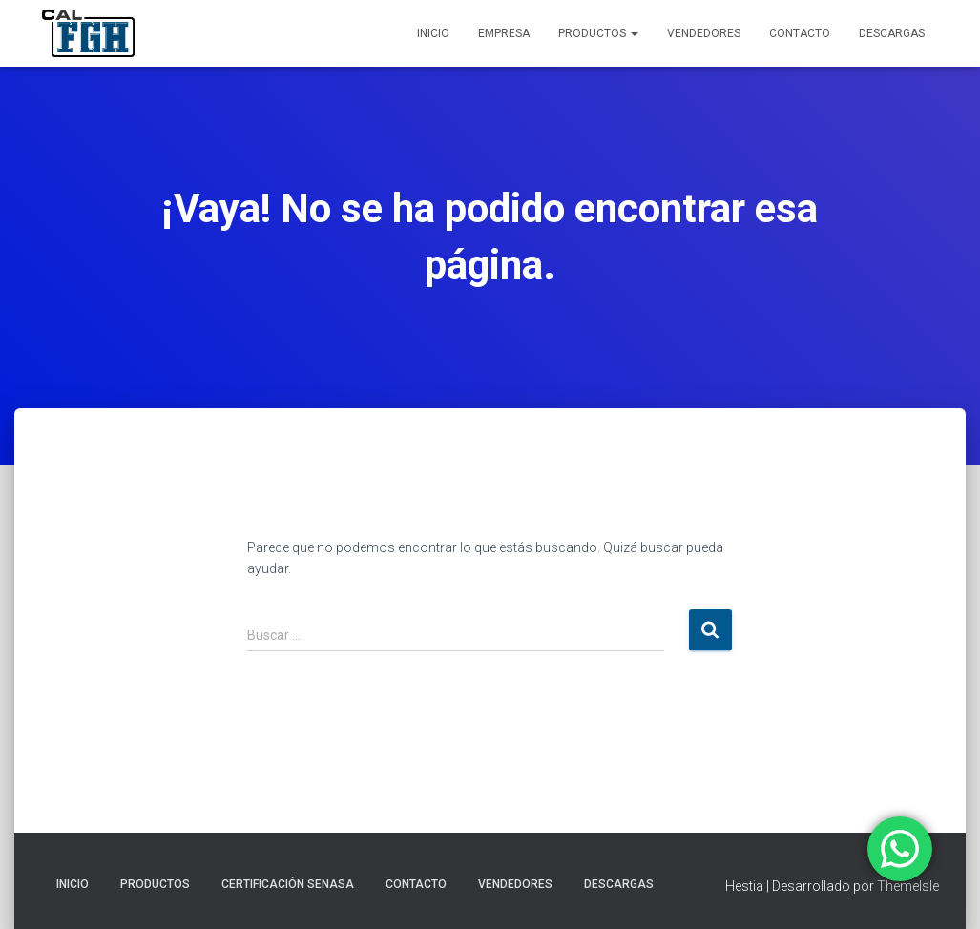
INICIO (433, 33)
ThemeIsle (908, 886)
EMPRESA (504, 33)
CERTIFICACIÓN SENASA (287, 884)
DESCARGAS (892, 33)
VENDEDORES (703, 33)
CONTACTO (799, 33)
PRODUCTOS (598, 33)
